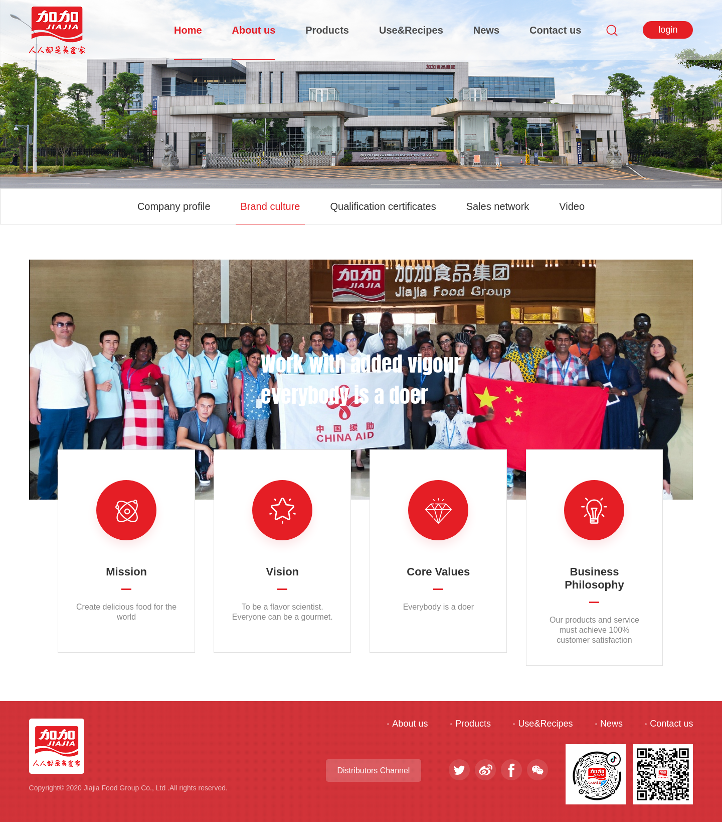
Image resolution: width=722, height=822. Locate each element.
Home (188, 30)
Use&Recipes (411, 30)
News (486, 30)
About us (254, 30)
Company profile (174, 206)
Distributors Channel (373, 770)
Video (572, 206)
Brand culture (270, 206)
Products (327, 30)
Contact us (555, 30)
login (667, 30)
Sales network (497, 206)
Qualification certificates (383, 206)
